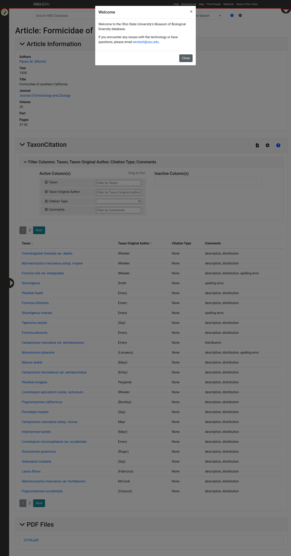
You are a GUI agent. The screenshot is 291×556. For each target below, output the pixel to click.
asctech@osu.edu (146, 42)
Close (186, 58)
